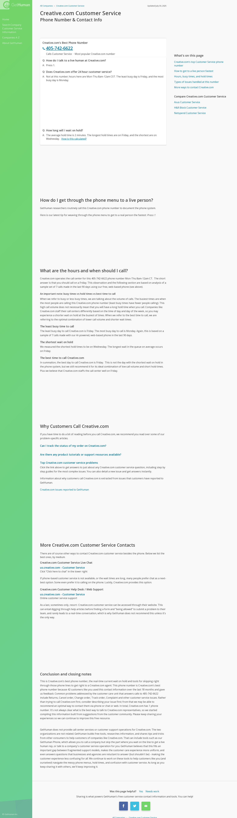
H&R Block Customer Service (190, 107)
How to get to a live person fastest (193, 71)
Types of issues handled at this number (196, 82)
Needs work (152, 791)
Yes (141, 791)
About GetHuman (12, 43)
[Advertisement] (103, 104)
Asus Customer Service (187, 102)
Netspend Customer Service (190, 113)
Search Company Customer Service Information (12, 28)
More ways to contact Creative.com (194, 87)
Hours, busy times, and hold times (193, 76)
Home (5, 19)
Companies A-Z (10, 37)
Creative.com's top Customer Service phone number (198, 63)
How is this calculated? (74, 138)
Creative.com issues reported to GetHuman (64, 489)
